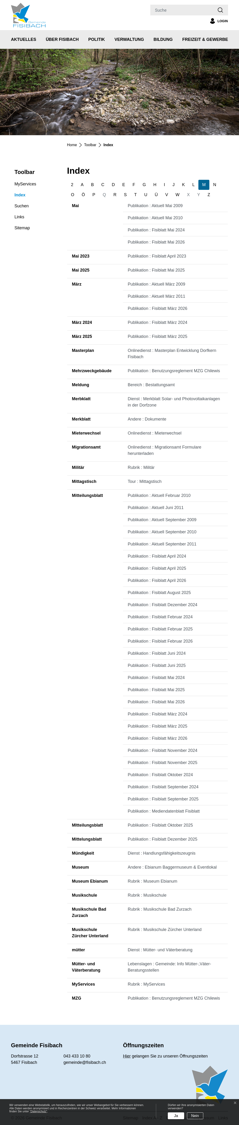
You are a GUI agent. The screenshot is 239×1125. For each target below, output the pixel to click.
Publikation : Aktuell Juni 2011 (155, 507)
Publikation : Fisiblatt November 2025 (162, 762)
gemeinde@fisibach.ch (84, 1062)
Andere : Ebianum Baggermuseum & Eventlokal (172, 867)
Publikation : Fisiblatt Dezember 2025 (162, 839)
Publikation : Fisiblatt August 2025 (159, 592)
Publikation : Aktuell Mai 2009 (155, 205)
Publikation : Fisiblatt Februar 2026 (160, 641)
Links (19, 217)
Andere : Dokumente (147, 419)
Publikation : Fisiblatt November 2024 (162, 750)
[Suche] (181, 10)
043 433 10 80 (76, 1056)
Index (19, 197)
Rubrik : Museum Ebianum (152, 881)
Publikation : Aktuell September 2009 (162, 519)
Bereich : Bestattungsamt (151, 384)
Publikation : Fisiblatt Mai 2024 (156, 230)
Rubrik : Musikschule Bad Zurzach (159, 909)
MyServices (25, 184)
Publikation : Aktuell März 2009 (156, 284)
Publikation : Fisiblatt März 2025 (157, 336)
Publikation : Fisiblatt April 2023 (157, 256)
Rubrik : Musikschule (147, 895)
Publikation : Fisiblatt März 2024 (157, 322)
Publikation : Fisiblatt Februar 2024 (160, 617)
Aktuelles (23, 39)
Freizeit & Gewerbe (205, 39)
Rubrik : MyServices (146, 984)
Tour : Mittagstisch (145, 481)
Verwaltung (129, 39)
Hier (127, 1056)
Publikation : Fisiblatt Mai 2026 (156, 242)
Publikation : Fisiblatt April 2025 (157, 568)
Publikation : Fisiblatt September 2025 (163, 799)
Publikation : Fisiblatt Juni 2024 (157, 653)
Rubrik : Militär (141, 467)
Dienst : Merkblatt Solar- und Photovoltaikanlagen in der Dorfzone (174, 401)
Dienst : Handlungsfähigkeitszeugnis (161, 853)
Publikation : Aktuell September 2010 (162, 532)
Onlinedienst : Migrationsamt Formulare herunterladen (164, 450)
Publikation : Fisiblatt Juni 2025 (157, 665)
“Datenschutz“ (38, 1111)
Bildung (163, 39)
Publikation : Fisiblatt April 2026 (157, 580)
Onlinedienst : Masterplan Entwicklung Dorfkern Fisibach (172, 353)
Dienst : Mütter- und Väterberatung (160, 950)
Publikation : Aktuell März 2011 (156, 296)
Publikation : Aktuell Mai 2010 (155, 218)
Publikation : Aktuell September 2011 (162, 544)
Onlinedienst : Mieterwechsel (154, 433)
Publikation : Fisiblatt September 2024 (163, 787)
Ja (176, 1116)
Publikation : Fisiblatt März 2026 (157, 308)
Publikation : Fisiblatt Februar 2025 (160, 629)
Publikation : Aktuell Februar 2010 (159, 495)
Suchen (21, 206)
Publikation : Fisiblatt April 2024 (157, 556)
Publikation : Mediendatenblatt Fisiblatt (164, 811)
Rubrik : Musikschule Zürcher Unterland (164, 929)
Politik (96, 39)
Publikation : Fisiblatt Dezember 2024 (162, 604)
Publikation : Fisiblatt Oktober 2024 (160, 774)
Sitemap (22, 228)
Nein (195, 1116)
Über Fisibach (62, 39)
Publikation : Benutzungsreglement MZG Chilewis (174, 370)
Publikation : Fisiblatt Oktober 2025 (160, 825)
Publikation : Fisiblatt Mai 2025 (156, 270)
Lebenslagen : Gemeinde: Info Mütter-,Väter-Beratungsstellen (169, 967)
